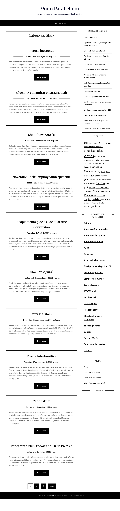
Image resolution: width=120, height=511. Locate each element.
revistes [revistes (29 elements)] (96, 199)
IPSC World (90, 291)
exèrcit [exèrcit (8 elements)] (87, 176)
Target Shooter (91, 309)
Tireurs (88, 350)
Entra (86, 367)
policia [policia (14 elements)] (91, 187)
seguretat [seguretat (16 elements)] (106, 199)
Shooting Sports (92, 325)
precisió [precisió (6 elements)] (98, 188)
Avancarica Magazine (94, 260)
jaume (55, 56)
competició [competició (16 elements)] (97, 166)
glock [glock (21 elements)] (93, 175)
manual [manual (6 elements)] (93, 183)
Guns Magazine (91, 285)
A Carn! (88, 223)
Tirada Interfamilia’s (41, 362)
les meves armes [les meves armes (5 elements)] (105, 180)
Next (52, 498)
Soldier (87, 331)
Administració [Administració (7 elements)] (97, 147)
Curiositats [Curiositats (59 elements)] (91, 171)
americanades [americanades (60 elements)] (93, 150)
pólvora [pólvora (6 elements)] (107, 191)
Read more (41, 77)
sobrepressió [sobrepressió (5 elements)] (95, 203)
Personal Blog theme (77, 508)
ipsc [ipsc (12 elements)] (97, 179)
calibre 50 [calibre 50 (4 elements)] (105, 160)
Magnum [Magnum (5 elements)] (87, 183)
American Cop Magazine (96, 229)
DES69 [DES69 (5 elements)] (103, 172)
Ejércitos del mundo (94, 278)
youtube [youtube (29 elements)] (95, 206)
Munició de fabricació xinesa (95, 115)
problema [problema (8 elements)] (105, 188)
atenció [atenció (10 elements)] (104, 156)
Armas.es (88, 254)
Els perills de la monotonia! (94, 51)
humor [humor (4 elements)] (93, 180)
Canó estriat (41, 407)
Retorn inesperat (41, 50)
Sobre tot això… (60, 23)
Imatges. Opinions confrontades (96, 96)
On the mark (90, 297)
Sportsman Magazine (94, 344)
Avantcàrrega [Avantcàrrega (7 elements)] (89, 160)
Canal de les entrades (92, 372)
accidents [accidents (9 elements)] (88, 146)
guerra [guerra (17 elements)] (87, 179)
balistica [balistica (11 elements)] (98, 160)
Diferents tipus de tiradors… (95, 64)
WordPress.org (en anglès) (94, 383)
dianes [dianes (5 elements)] (108, 172)
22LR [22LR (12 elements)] (86, 143)
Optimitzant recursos (92, 91)
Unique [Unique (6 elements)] (102, 203)
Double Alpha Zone (93, 272)
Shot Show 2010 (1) (42, 135)
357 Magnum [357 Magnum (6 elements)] (93, 143)
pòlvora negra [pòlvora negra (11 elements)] (98, 191)
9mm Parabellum (60, 8)
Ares (86, 247)
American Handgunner (95, 235)
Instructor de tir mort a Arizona (96, 69)
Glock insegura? (41, 278)
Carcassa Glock (41, 320)
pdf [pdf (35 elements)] (86, 187)
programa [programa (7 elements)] (88, 191)
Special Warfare (92, 338)
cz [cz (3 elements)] (99, 172)
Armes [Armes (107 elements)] (89, 156)
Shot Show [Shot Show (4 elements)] (87, 203)
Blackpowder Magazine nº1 (97, 266)
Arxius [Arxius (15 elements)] (97, 156)
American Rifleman (93, 241)
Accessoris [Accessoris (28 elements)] (105, 143)
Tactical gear (90, 303)
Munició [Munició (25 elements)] (100, 183)
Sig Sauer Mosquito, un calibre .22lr (97, 110)
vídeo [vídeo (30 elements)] (87, 206)
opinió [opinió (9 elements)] (107, 183)
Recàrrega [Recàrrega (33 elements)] (90, 195)
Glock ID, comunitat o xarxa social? (41, 92)
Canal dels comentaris (92, 378)
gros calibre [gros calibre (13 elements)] (101, 175)
